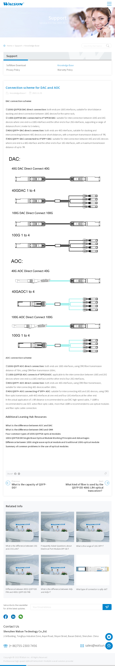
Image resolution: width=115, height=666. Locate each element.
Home (9, 45)
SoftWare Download (16, 65)
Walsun (23, 657)
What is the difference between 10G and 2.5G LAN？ (21, 547)
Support (18, 45)
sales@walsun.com (98, 645)
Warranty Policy (65, 69)
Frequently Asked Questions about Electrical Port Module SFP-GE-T (56, 547)
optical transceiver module (38, 660)
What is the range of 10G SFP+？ (90, 545)
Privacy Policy (13, 69)
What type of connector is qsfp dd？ (92, 589)
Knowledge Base (31, 45)
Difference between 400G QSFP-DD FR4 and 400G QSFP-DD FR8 (21, 590)
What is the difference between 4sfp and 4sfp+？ (57, 590)
